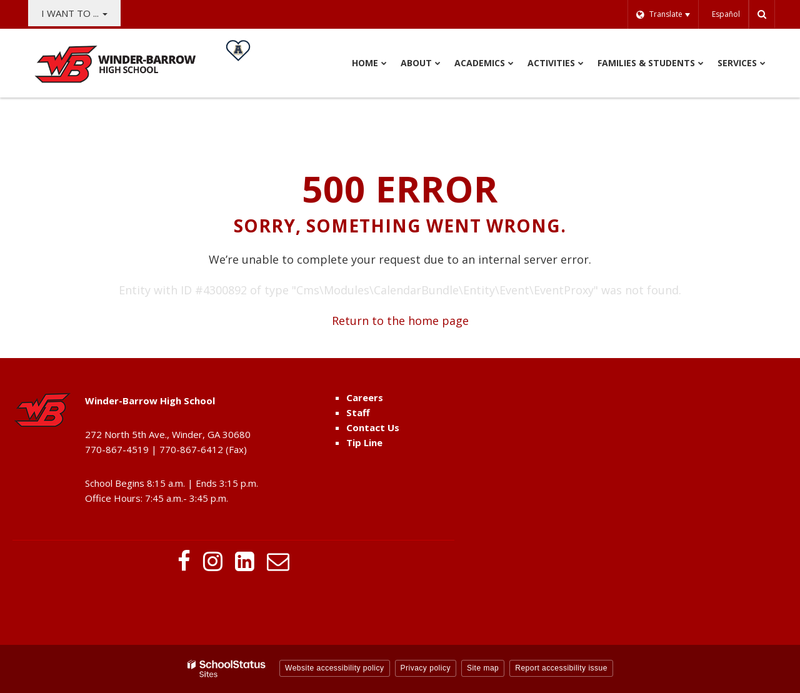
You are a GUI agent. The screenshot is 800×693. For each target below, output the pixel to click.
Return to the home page (400, 320)
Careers (364, 397)
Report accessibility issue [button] (561, 668)
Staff (358, 412)
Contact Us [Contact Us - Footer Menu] (372, 427)
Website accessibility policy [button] (334, 668)
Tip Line (364, 442)
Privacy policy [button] (426, 668)
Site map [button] (483, 668)
